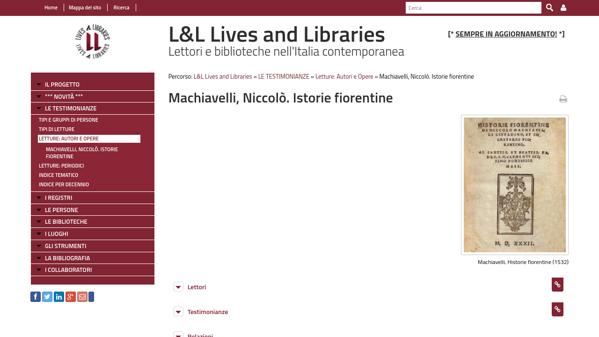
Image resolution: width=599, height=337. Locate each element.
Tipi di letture (56, 129)
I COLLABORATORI (68, 269)
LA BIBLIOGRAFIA (67, 258)
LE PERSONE (61, 209)
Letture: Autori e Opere (69, 138)
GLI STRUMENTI (65, 245)
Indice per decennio (64, 184)
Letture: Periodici (61, 165)
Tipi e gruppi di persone (68, 120)
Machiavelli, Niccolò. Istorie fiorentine (82, 153)
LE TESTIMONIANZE (70, 108)
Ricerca (121, 7)
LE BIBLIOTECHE (66, 221)
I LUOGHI (56, 233)
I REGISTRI (58, 197)
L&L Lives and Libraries (223, 76)
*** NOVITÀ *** (64, 96)
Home (51, 7)
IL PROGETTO (62, 84)
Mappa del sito (85, 7)
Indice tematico (58, 175)
